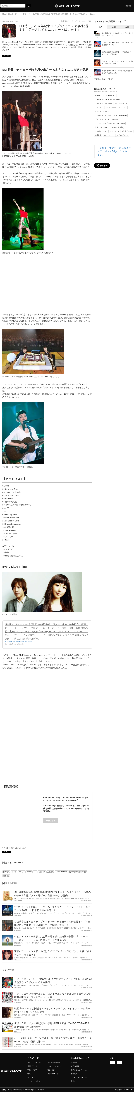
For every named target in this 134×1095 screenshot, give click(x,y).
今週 (114, 27)
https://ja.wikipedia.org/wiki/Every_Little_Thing (18, 641)
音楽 (24, 14)
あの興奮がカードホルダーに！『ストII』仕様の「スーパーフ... (117, 34)
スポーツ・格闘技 (53, 1062)
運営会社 (74, 1081)
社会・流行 (51, 1070)
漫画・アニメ (32, 1066)
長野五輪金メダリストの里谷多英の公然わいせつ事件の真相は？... (118, 72)
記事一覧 (74, 1062)
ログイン (128, 6)
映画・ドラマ (32, 1070)
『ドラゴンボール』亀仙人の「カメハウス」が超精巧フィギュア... (118, 44)
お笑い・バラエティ (34, 1062)
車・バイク (31, 1077)
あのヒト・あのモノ (54, 1066)
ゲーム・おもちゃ (33, 1081)
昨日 (100, 27)
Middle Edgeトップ (9, 14)
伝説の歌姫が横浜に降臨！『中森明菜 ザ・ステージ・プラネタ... (117, 53)
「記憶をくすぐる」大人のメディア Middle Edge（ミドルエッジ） (114, 151)
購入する (51, 821)
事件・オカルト (53, 1074)
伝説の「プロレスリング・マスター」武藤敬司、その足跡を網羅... (118, 62)
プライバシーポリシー (79, 1077)
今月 (127, 27)
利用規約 (74, 1074)
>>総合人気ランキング (103, 79)
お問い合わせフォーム (79, 1070)
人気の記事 (75, 1066)
